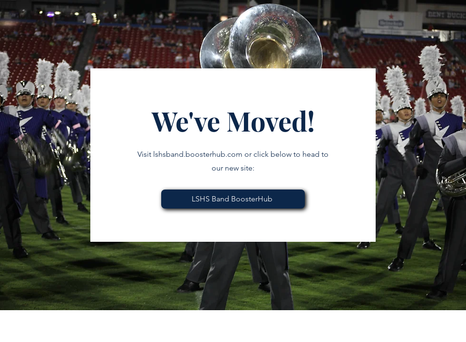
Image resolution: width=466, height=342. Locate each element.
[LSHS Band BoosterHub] (233, 199)
